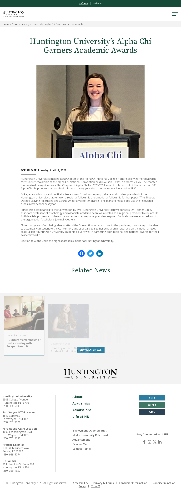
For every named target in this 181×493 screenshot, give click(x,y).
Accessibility (80, 483)
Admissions (81, 410)
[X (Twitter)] (155, 442)
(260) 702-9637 (11, 438)
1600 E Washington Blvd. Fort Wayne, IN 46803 (17, 433)
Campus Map (80, 444)
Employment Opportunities (89, 430)
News (15, 24)
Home (6, 24)
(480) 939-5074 (11, 454)
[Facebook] (144, 442)
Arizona (97, 3)
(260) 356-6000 (11, 406)
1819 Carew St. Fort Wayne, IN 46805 (16, 417)
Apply (152, 404)
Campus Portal (81, 448)
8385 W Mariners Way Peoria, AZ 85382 (16, 449)
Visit (152, 397)
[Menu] (175, 14)
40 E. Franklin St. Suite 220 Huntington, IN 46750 (18, 465)
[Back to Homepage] (90, 373)
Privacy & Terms (103, 483)
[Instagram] (149, 442)
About (77, 396)
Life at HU (80, 416)
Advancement (81, 439)
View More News (91, 349)
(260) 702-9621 (11, 422)
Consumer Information (133, 483)
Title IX (95, 486)
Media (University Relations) (90, 435)
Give (152, 412)
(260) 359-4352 (11, 470)
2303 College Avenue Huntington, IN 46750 (16, 401)
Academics (81, 403)
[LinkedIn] (160, 442)
